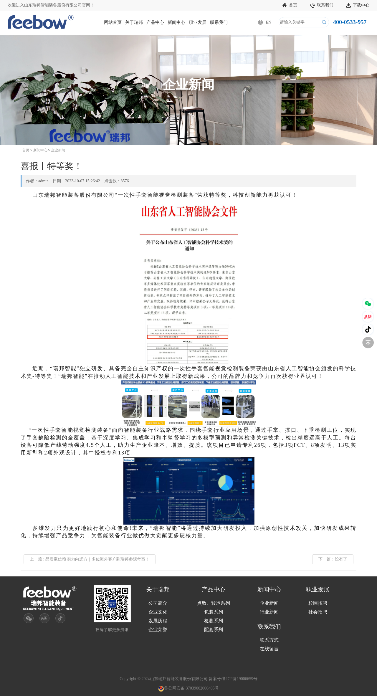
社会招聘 (317, 611)
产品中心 (155, 22)
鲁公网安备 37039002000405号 (188, 688)
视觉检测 (171, 195)
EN (268, 22)
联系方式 (269, 639)
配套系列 (213, 629)
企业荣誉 (157, 629)
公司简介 (157, 603)
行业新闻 (269, 611)
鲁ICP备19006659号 (239, 679)
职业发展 (197, 22)
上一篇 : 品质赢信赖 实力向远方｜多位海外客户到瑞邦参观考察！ (89, 559)
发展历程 (157, 620)
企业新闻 (58, 150)
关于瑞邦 (134, 22)
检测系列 (213, 620)
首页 (289, 5)
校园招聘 (317, 603)
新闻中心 (176, 22)
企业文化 (157, 611)
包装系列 (213, 611)
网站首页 (113, 22)
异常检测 (244, 438)
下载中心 (357, 5)
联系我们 (321, 5)
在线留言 (269, 648)
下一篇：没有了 (332, 559)
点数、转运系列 (213, 603)
